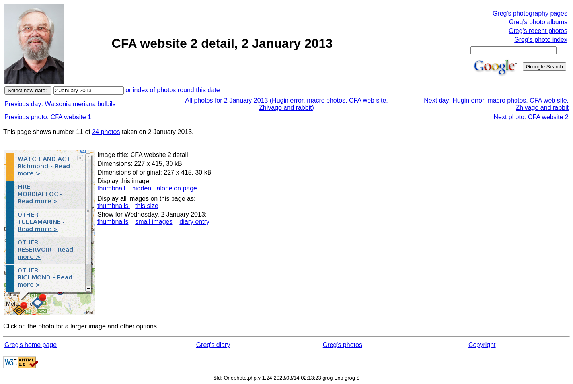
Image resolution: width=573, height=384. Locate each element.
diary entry (194, 221)
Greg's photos (342, 344)
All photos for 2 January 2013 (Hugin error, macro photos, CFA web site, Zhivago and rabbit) (286, 104)
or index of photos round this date (172, 90)
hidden (141, 188)
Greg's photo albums (538, 22)
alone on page (177, 188)
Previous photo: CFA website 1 (47, 117)
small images (153, 221)
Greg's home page (30, 344)
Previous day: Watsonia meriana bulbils (60, 104)
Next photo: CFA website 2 (531, 117)
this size (146, 205)
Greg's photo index (540, 39)
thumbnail (112, 188)
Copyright (481, 344)
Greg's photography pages (530, 13)
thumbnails (113, 205)
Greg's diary (213, 344)
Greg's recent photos (538, 30)
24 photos (106, 131)
